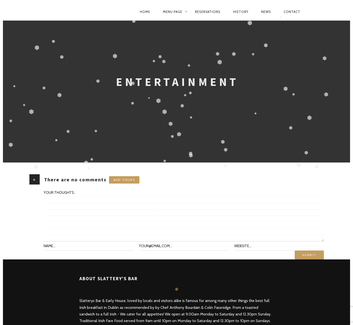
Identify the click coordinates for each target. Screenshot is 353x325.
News (266, 12)
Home (145, 12)
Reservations (207, 12)
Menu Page (172, 12)
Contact (292, 12)
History (240, 12)
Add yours (124, 180)
